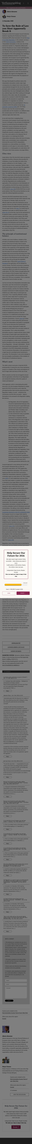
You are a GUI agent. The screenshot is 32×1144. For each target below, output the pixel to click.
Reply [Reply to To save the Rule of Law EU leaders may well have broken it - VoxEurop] (7, 829)
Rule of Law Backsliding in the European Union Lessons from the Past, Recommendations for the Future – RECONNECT (15, 865)
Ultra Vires (25, 1013)
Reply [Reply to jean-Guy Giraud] (7, 777)
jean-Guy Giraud (7, 761)
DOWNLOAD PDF (16, 643)
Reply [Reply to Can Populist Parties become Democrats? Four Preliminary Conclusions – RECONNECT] (7, 912)
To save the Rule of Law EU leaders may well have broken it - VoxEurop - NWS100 (14, 834)
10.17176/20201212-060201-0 (10, 665)
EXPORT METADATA (16, 651)
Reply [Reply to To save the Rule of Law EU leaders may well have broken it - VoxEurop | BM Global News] (7, 859)
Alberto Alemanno (12, 11)
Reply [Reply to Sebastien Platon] (7, 756)
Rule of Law (19, 1013)
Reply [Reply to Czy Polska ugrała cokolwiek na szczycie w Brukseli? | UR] (7, 691)
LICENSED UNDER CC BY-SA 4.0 (16, 647)
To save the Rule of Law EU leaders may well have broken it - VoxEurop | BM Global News (14, 848)
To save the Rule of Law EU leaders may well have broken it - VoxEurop (14, 821)
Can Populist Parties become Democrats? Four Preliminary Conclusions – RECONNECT (13, 899)
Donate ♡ (16, 1127)
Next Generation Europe (8, 1013)
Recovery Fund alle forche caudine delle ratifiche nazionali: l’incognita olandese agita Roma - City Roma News (15, 783)
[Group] (11, 2)
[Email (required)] (16, 984)
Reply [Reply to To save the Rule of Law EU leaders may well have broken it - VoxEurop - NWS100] (7, 843)
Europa (4, 1018)
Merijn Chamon (11, 16)
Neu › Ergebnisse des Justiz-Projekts (16, 8)
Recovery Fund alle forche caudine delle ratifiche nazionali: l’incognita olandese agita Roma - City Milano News (15, 802)
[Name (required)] (16, 980)
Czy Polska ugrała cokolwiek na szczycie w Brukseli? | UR (15, 677)
